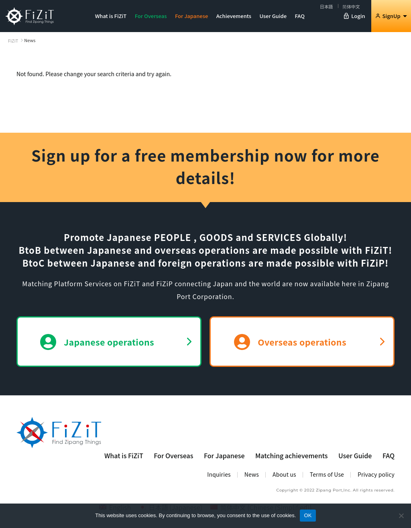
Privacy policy (376, 474)
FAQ (300, 16)
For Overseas (151, 16)
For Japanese (191, 16)
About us (284, 474)
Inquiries (219, 474)
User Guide (273, 16)
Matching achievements (291, 455)
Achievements (233, 16)
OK (307, 515)
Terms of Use (327, 474)
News (251, 474)
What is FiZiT (111, 16)
